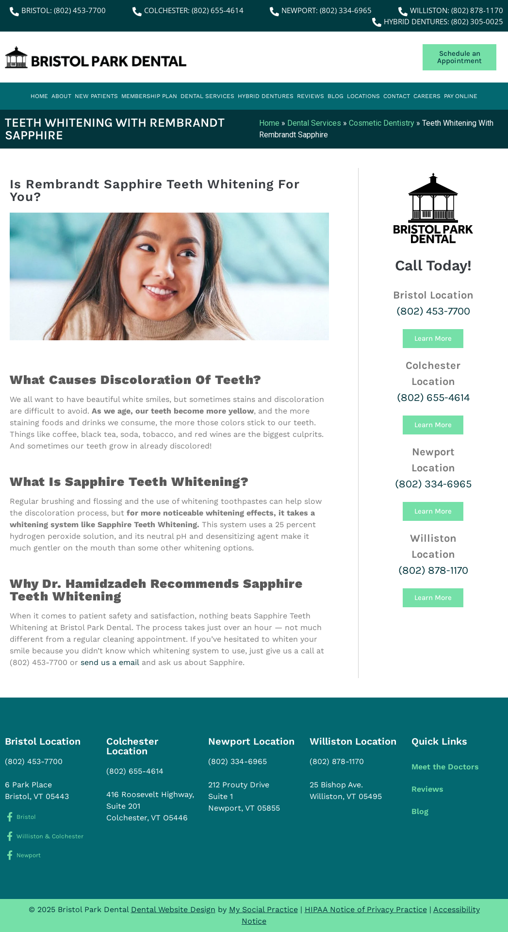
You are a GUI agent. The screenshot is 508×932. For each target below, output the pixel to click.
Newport (28, 855)
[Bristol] (9, 816)
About (61, 96)
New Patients (96, 96)
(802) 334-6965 (433, 484)
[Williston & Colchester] (9, 836)
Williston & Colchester (49, 836)
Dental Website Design (173, 909)
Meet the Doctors (445, 766)
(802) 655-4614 (433, 397)
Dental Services (207, 96)
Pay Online (460, 96)
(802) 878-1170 (433, 570)
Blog (336, 96)
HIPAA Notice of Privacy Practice (366, 909)
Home (39, 96)
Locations (363, 96)
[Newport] (9, 855)
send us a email (110, 662)
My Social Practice (263, 909)
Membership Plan (149, 96)
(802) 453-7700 (433, 311)
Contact (396, 96)
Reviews (310, 96)
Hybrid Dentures (266, 96)
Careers (427, 96)
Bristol (26, 816)
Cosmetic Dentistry (381, 123)
